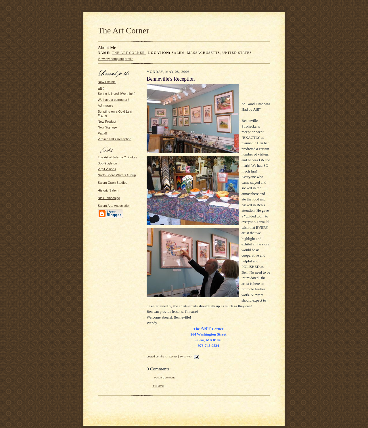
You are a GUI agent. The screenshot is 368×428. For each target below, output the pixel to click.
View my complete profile (115, 58)
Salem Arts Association (114, 205)
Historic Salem (108, 190)
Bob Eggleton (107, 163)
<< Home (158, 385)
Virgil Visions (107, 169)
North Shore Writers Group (117, 175)
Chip (101, 88)
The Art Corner (123, 30)
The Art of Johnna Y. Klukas (117, 157)
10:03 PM (185, 356)
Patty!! (102, 133)
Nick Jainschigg (109, 198)
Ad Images (105, 105)
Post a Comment (164, 377)
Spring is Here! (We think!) (116, 93)
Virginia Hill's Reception (114, 139)
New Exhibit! (107, 82)
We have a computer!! (113, 99)
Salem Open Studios (112, 182)
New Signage (107, 127)
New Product (107, 121)
